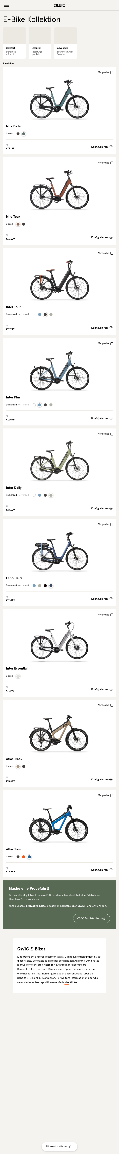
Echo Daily (14, 578)
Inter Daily (14, 487)
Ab (7, 145)
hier (66, 982)
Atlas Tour (13, 849)
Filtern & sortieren (56, 1146)
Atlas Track (14, 759)
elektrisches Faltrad (28, 973)
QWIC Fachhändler (88, 918)
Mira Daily (13, 126)
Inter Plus (13, 397)
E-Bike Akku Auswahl (39, 978)
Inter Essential (17, 668)
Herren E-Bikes (46, 969)
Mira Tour (13, 216)
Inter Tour (13, 307)
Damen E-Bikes (26, 969)
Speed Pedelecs (74, 969)
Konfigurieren (99, 147)
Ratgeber (49, 964)
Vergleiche (103, 72)
